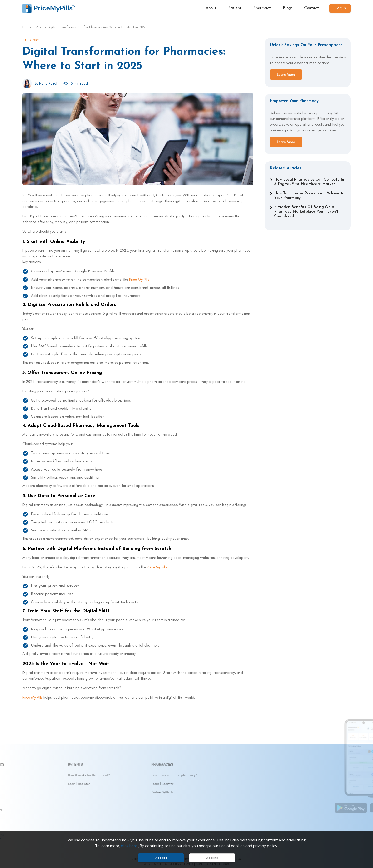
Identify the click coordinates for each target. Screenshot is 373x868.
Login (109, 784)
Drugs (26, 784)
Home (27, 27)
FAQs (26, 801)
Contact (28, 792)
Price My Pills (139, 279)
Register (122, 784)
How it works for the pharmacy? (212, 775)
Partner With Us (200, 792)
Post (39, 27)
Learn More (286, 74)
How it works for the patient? (127, 775)
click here (129, 845)
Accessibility (31, 809)
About (26, 775)
